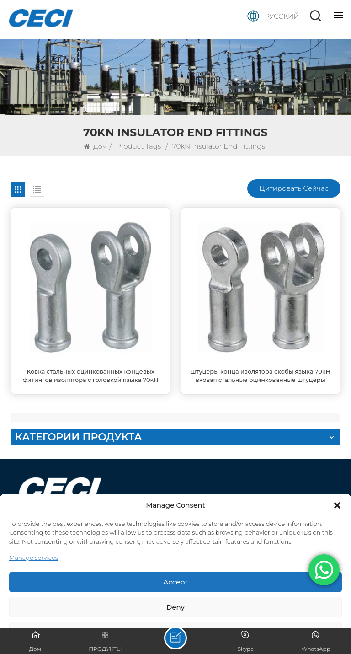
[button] (337, 505)
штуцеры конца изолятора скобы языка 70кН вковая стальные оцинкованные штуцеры (260, 375)
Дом (95, 146)
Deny (175, 607)
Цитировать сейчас (294, 188)
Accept (175, 582)
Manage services (33, 557)
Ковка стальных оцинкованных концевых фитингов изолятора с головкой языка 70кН (90, 375)
